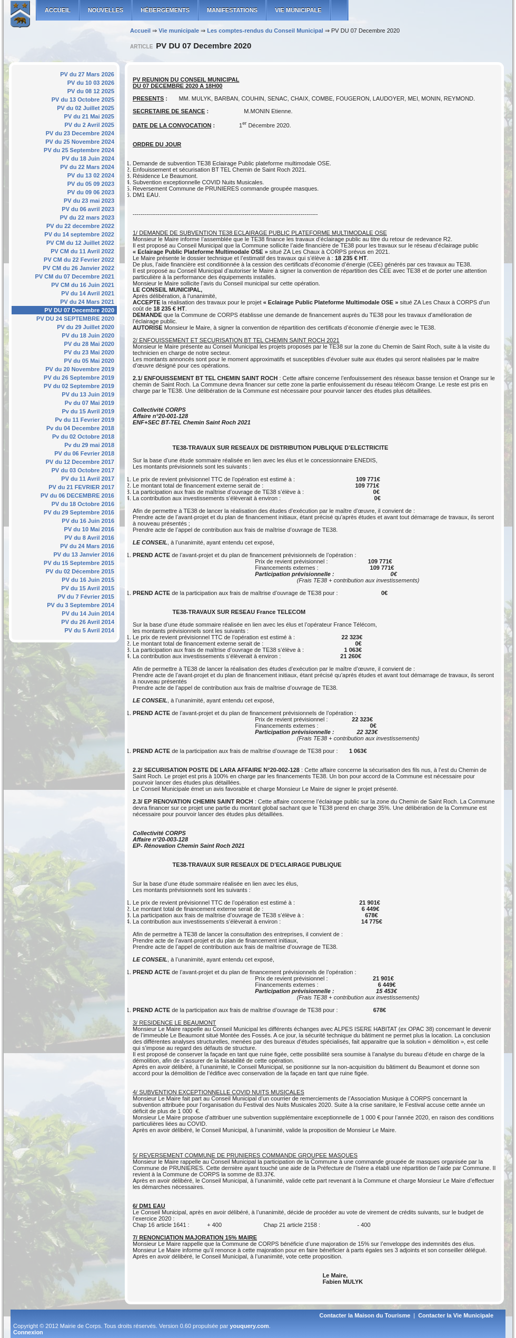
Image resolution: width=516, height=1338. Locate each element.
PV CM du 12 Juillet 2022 (80, 243)
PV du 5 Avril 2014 (89, 630)
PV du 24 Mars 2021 (87, 302)
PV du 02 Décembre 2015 (80, 571)
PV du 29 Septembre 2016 (79, 512)
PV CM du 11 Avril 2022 (82, 251)
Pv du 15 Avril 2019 (88, 411)
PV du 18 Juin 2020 (88, 335)
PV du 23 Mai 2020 (89, 352)
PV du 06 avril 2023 (88, 209)
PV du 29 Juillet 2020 (85, 327)
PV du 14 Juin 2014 (88, 613)
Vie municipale (298, 10)
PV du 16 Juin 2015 (88, 580)
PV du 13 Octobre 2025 (83, 99)
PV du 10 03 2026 (90, 83)
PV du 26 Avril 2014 (87, 622)
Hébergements (165, 10)
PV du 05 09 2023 (90, 184)
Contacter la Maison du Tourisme (365, 1315)
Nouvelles (105, 10)
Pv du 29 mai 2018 (89, 445)
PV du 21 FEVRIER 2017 (81, 487)
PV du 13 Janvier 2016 (83, 554)
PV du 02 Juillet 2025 (85, 108)
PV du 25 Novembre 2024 (79, 141)
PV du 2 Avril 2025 (89, 125)
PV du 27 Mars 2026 (87, 74)
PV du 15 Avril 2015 (87, 588)
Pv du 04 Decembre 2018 (80, 428)
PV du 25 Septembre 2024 (79, 150)
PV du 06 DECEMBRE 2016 (77, 495)
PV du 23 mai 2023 (89, 200)
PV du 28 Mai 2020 (89, 344)
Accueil (140, 30)
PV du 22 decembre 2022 (80, 226)
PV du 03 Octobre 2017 (83, 470)
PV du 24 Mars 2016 (87, 546)
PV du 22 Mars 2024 (87, 167)
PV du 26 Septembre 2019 (79, 377)
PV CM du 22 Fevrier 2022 (79, 259)
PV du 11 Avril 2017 (87, 478)
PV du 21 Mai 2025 (89, 116)
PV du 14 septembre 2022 (79, 234)
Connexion (28, 1332)
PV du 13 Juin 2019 (88, 394)
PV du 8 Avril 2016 (89, 537)
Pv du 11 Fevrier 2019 (84, 420)
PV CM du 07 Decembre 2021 (74, 276)
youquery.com (249, 1326)
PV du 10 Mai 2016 (89, 529)
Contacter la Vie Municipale (455, 1315)
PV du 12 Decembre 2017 (80, 462)
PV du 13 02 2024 (90, 175)
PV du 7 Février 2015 (85, 596)
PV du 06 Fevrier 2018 (84, 453)
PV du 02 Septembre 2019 (79, 386)
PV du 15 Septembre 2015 (79, 563)
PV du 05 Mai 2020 (89, 361)
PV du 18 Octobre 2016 (83, 504)
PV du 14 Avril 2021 (87, 293)
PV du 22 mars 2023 (87, 217)
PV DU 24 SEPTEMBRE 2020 (75, 318)
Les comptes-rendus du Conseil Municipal (265, 30)
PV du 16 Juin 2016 (88, 521)
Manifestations (232, 10)
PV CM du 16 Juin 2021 (82, 285)
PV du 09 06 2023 (90, 192)
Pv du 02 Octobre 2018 (83, 436)
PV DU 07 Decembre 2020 (79, 310)
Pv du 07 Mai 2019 (89, 403)
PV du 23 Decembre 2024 (80, 133)
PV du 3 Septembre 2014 (80, 605)
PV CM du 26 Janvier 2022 (78, 268)
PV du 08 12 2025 (90, 91)
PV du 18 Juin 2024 (88, 158)
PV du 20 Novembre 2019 (79, 369)
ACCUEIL (58, 10)
